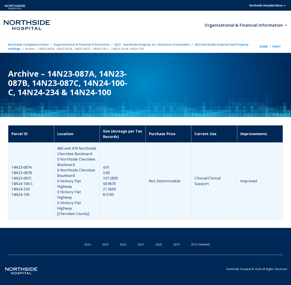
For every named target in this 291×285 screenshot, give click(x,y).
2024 (87, 244)
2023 (105, 244)
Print (276, 46)
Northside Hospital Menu (267, 5)
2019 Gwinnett (200, 244)
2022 (123, 244)
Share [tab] (263, 46)
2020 (158, 244)
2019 (176, 244)
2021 (141, 244)
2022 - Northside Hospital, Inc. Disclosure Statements (152, 44)
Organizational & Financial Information (81, 44)
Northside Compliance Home (28, 44)
